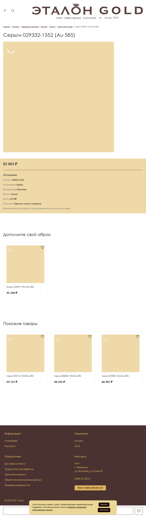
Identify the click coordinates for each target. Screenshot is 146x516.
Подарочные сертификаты (19, 469)
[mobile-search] (13, 11)
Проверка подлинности (17, 485)
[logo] (87, 19)
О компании (11, 441)
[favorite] (42, 247)
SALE (77, 446)
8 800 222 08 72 (82, 479)
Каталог (79, 441)
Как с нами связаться (90, 488)
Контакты (10, 446)
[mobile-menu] (5, 11)
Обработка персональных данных (23, 480)
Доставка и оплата (15, 464)
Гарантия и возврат (15, 474)
